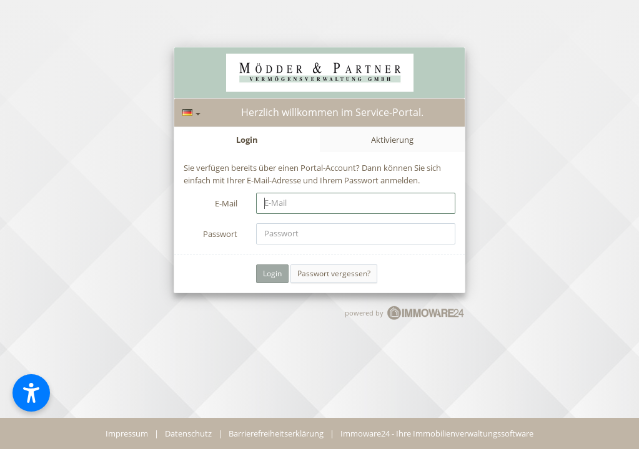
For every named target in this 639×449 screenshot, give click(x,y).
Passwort (220, 233)
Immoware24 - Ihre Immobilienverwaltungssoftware (436, 433)
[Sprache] (191, 113)
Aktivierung (392, 139)
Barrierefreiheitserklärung (276, 433)
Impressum (127, 433)
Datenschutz (188, 433)
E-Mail (226, 203)
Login (247, 139)
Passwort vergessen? (333, 273)
